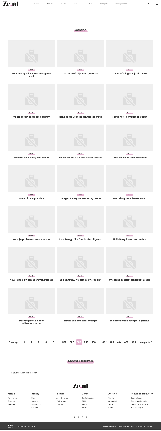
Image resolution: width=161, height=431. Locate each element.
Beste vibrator (136, 398)
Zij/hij (84, 401)
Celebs (111, 404)
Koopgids (104, 4)
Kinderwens (13, 398)
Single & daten (88, 398)
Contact (149, 427)
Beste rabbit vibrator (139, 401)
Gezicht (34, 401)
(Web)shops (61, 401)
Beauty (49, 4)
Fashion (63, 4)
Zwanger (11, 401)
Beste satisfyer (137, 407)
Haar (33, 398)
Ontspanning (36, 404)
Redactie (106, 427)
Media (110, 407)
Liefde (76, 4)
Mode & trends (62, 398)
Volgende (145, 342)
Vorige (14, 342)
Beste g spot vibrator (139, 404)
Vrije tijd (111, 398)
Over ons (114, 427)
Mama (36, 4)
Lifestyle (89, 4)
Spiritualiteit (112, 401)
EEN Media (31, 426)
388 (79, 342)
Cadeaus (60, 404)
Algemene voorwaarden (136, 427)
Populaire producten (142, 393)
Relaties (85, 404)
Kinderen (11, 404)
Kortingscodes (121, 4)
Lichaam (34, 407)
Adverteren (123, 427)
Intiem (84, 407)
